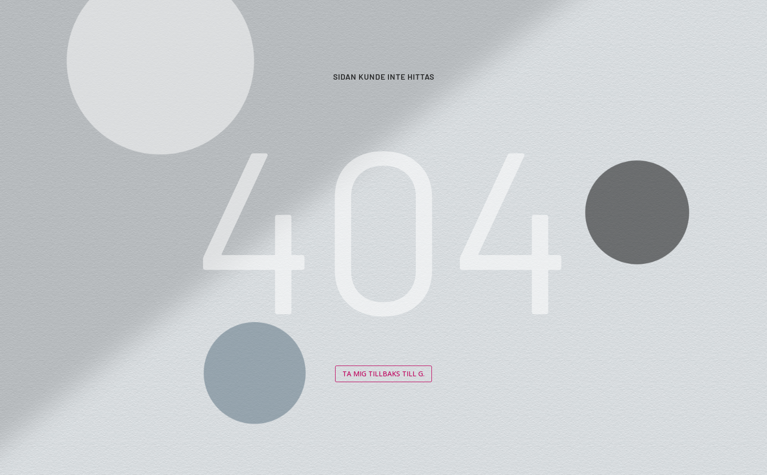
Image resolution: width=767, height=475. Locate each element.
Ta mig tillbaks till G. (383, 373)
